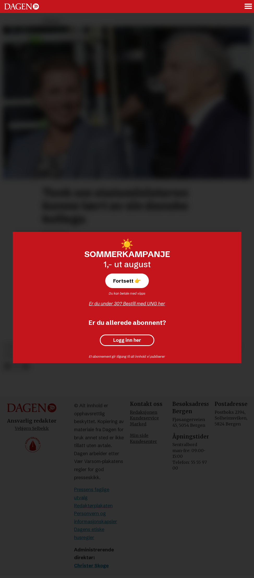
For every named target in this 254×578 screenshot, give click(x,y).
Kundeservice (144, 418)
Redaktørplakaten (93, 506)
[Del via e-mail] (25, 366)
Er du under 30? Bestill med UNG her (127, 304)
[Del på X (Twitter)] (16, 366)
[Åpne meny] (248, 7)
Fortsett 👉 (127, 281)
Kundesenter (143, 441)
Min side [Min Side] (139, 435)
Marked (138, 424)
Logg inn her (127, 340)
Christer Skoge (91, 566)
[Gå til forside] (21, 6)
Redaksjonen (143, 412)
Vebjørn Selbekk (32, 428)
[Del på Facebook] (7, 366)
